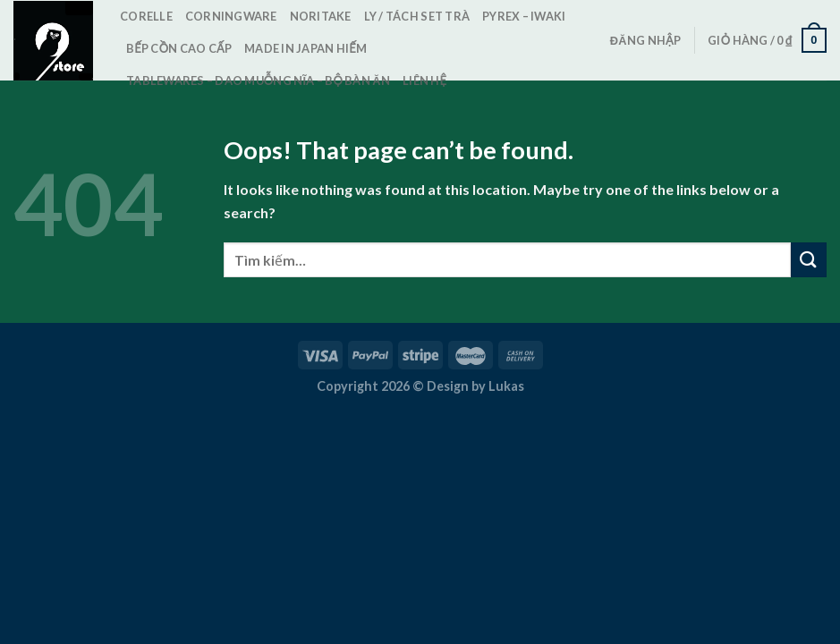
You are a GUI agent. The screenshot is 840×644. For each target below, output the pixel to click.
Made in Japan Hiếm (305, 48)
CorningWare (231, 16)
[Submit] (809, 259)
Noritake (321, 16)
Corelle (146, 16)
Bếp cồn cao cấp (179, 48)
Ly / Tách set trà (417, 16)
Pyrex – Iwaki (523, 16)
